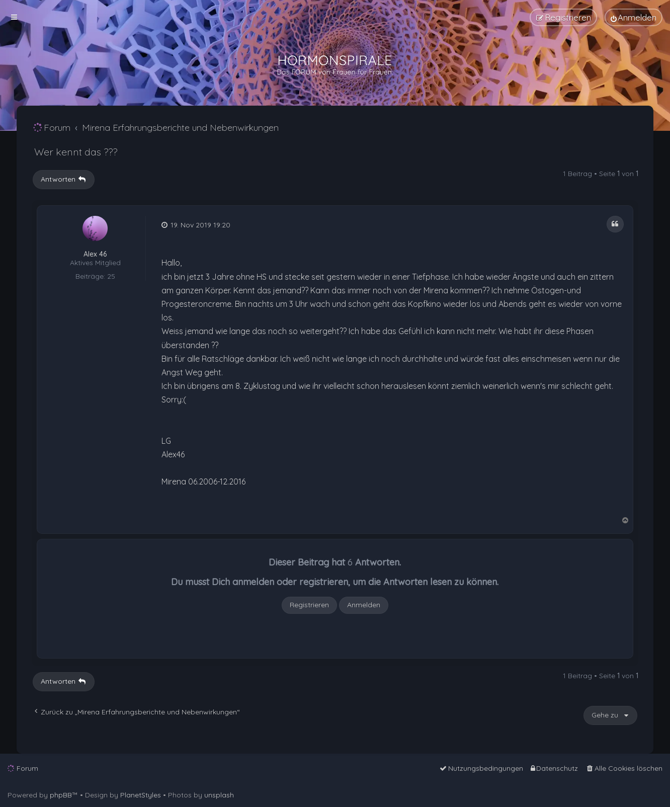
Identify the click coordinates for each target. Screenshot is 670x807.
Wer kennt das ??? (75, 151)
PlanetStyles (140, 794)
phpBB (61, 794)
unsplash (219, 794)
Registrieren (309, 604)
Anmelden (363, 604)
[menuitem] (633, 17)
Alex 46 (95, 254)
